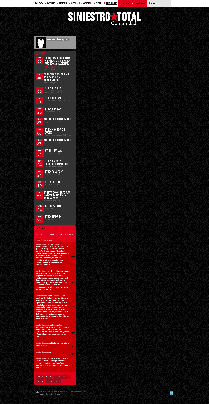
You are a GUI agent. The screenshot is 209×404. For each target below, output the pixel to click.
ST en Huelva (53, 98)
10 (50, 377)
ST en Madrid (53, 216)
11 (55, 377)
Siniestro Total (104, 19)
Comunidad (112, 3)
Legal (42, 394)
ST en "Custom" (54, 171)
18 (51, 381)
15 (38, 381)
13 (64, 377)
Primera (40, 377)
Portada (39, 3)
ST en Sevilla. (53, 150)
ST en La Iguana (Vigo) (57, 119)
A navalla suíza (171, 393)
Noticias (51, 3)
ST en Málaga (53, 206)
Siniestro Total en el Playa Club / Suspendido (57, 77)
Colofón (57, 394)
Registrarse (139, 3)
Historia (63, 3)
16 (42, 381)
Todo (38, 240)
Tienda (99, 3)
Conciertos (86, 3)
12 (59, 377)
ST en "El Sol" (53, 182)
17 (47, 381)
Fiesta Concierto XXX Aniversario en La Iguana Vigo (57, 195)
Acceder (126, 3)
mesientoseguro (43, 244)
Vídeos (74, 3)
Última (57, 381)
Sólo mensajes (48, 240)
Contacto (49, 394)
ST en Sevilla (53, 88)
